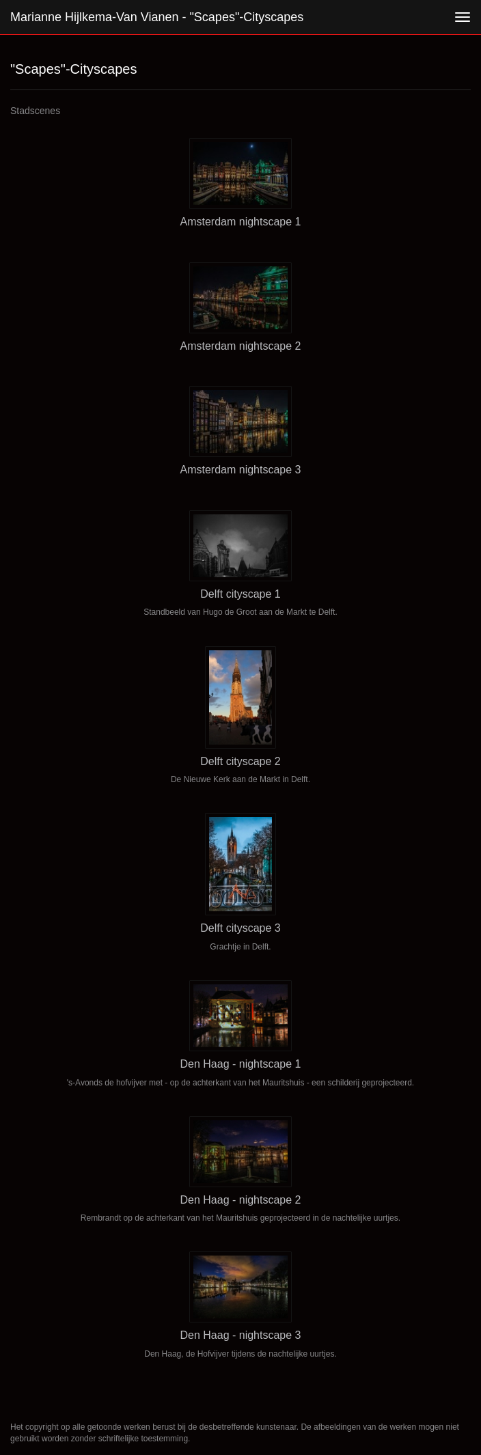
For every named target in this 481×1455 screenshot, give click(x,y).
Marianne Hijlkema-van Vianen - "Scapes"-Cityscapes (156, 17)
